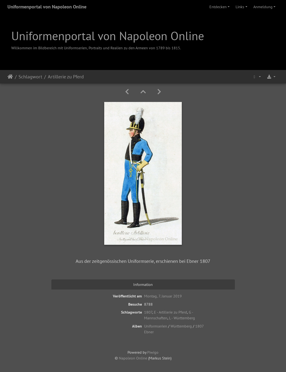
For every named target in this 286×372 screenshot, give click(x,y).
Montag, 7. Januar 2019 (163, 296)
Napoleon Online (133, 358)
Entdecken (218, 6)
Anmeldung (263, 6)
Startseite (10, 76)
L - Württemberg (182, 317)
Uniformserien (155, 326)
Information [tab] (143, 284)
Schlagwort (30, 77)
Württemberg (181, 326)
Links (240, 6)
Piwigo (152, 352)
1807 (148, 312)
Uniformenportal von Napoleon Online (46, 7)
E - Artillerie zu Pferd (170, 312)
